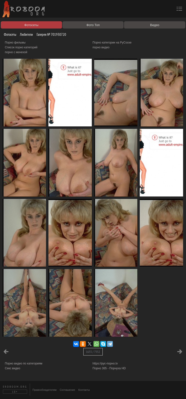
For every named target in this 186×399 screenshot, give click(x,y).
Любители (24, 34)
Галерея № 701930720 (49, 34)
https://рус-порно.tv (105, 363)
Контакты (84, 389)
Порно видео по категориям (23, 363)
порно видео (101, 47)
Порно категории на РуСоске (112, 42)
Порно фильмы (15, 42)
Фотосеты (8, 34)
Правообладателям (44, 389)
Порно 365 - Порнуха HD (109, 368)
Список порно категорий (21, 47)
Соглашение (67, 389)
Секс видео (12, 368)
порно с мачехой (16, 52)
